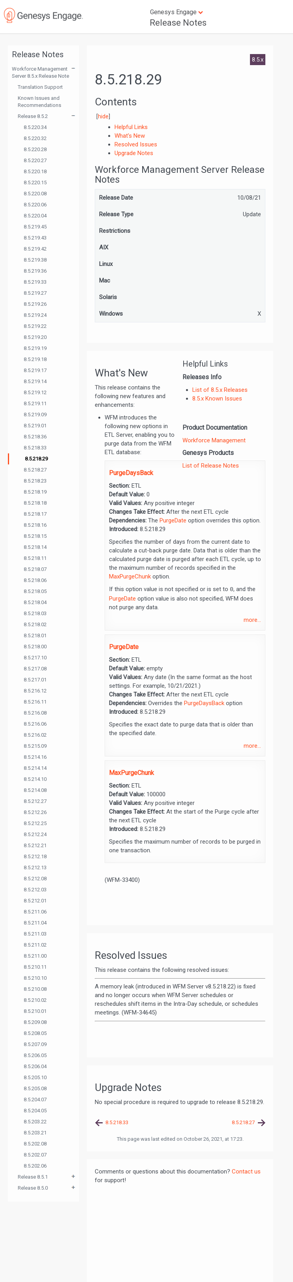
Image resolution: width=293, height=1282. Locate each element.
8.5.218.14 (35, 547)
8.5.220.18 (35, 171)
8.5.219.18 (35, 359)
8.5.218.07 (35, 569)
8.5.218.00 (35, 646)
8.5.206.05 (35, 1055)
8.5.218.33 (35, 448)
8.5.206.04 (35, 1066)
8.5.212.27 (35, 801)
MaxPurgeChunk (130, 576)
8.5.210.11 (35, 967)
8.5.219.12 (35, 392)
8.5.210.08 (35, 989)
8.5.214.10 (35, 779)
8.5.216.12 (35, 691)
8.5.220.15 (35, 182)
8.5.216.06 (35, 724)
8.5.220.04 (35, 216)
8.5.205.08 (35, 1088)
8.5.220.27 (35, 160)
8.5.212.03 (35, 890)
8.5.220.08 (35, 194)
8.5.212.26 (35, 812)
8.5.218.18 (35, 503)
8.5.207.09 (35, 1044)
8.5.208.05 (35, 1033)
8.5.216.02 (35, 735)
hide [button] (103, 116)
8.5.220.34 (35, 127)
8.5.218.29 (36, 459)
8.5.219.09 (35, 414)
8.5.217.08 (35, 669)
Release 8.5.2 (33, 116)
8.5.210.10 (35, 978)
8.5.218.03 (35, 613)
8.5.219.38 (35, 260)
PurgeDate (173, 520)
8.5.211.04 (35, 923)
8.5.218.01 (35, 635)
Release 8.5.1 (33, 1177)
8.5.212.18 (35, 856)
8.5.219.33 (35, 282)
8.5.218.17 (35, 514)
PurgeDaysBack (131, 473)
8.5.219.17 (35, 370)
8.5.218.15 (35, 536)
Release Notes (178, 23)
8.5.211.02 (35, 945)
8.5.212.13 (35, 867)
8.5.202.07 (35, 1155)
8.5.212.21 (35, 845)
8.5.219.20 (35, 337)
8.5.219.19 (35, 348)
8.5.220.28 (35, 149)
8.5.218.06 (35, 580)
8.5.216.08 (35, 713)
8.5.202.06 (35, 1166)
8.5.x (257, 59)
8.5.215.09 (35, 746)
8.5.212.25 (35, 823)
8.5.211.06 (35, 912)
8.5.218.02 (35, 624)
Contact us (246, 1171)
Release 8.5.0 (33, 1188)
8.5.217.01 (35, 680)
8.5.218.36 (35, 437)
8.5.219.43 (35, 238)
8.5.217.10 (35, 658)
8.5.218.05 (35, 591)
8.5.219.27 (35, 293)
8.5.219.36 (35, 271)
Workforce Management (214, 440)
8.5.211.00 (35, 956)
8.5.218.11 (35, 558)
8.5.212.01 (35, 901)
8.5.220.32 (35, 138)
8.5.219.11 (35, 403)
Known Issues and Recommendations (39, 101)
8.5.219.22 (35, 326)
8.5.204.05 (35, 1111)
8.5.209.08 (35, 1022)
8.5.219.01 (35, 426)
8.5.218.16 (35, 525)
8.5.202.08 (35, 1144)
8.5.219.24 (35, 315)
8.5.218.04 (35, 602)
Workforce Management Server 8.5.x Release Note (40, 72)
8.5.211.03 (35, 934)
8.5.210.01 (35, 1011)
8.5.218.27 (35, 470)
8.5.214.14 (35, 768)
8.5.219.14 (35, 381)
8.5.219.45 (35, 227)
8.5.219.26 (35, 304)
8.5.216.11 (35, 702)
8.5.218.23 (35, 481)
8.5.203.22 (35, 1122)
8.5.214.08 (35, 790)
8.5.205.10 (35, 1077)
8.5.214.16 (35, 757)
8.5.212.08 (35, 878)
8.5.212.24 (35, 834)
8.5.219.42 (35, 249)
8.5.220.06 (35, 205)
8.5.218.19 (35, 492)
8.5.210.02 (35, 1000)
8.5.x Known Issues (217, 398)
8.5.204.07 (35, 1099)
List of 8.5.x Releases (220, 389)
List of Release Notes (210, 465)
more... (252, 619)
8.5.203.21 (35, 1133)
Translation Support (40, 87)
